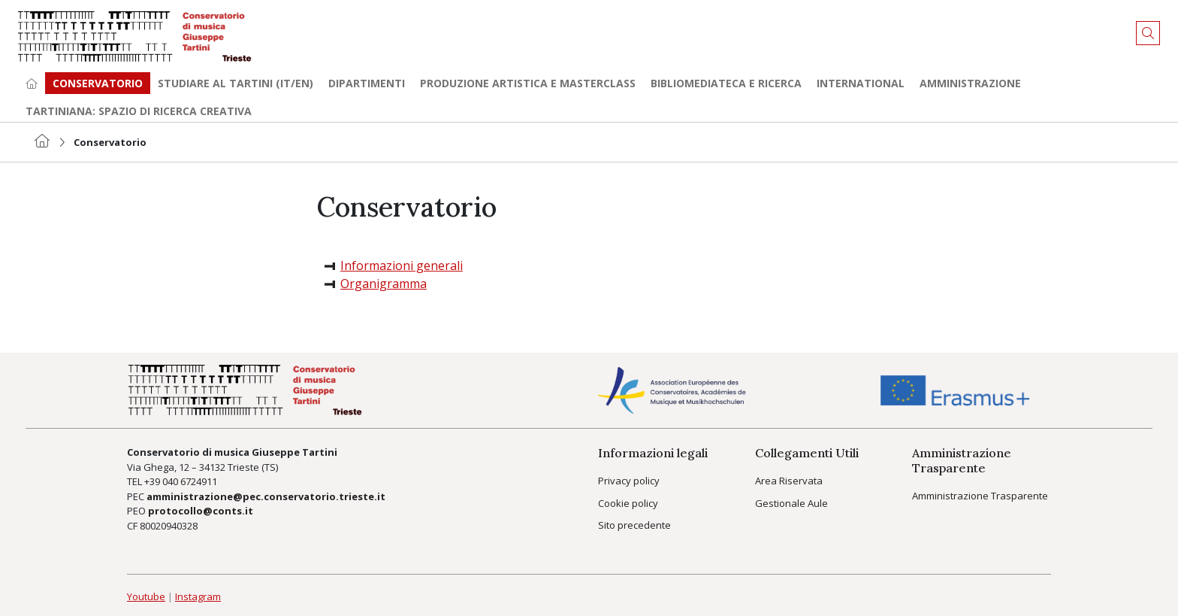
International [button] (861, 83)
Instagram (198, 596)
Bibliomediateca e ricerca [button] (726, 83)
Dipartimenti (366, 83)
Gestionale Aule (791, 503)
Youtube (146, 596)
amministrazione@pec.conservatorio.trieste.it (265, 496)
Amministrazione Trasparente (980, 495)
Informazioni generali (401, 265)
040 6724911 (189, 481)
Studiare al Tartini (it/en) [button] (235, 83)
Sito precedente (634, 525)
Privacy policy (629, 480)
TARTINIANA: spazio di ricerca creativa (139, 111)
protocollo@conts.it (200, 510)
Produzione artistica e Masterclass (528, 83)
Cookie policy (628, 503)
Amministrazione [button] (970, 83)
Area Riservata (789, 480)
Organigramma (383, 283)
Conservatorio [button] (98, 83)
